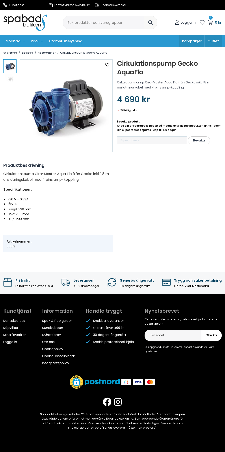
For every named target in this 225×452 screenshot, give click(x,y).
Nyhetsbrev (51, 334)
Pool (37, 41)
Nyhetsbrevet (162, 311)
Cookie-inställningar (58, 356)
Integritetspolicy (55, 363)
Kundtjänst (13, 5)
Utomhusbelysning (65, 41)
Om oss (48, 341)
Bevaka (199, 140)
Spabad (15, 41)
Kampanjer (192, 41)
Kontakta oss (14, 320)
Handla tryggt (104, 311)
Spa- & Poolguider (57, 320)
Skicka (211, 335)
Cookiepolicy (52, 349)
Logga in (185, 22)
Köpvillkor (10, 327)
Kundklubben (52, 327)
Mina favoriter (14, 334)
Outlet (213, 41)
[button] (76, 382)
